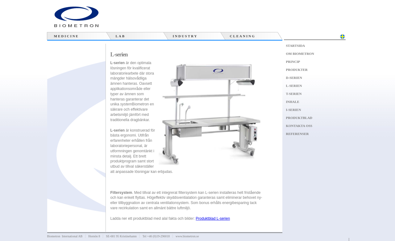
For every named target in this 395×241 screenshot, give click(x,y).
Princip (293, 61)
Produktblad (299, 118)
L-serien (294, 86)
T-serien (294, 94)
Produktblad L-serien (213, 218)
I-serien (293, 110)
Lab (121, 36)
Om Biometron (300, 53)
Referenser (297, 134)
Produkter (297, 69)
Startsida (295, 45)
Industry (185, 36)
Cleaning (243, 36)
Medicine (66, 36)
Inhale (292, 102)
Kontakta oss (299, 126)
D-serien (294, 78)
